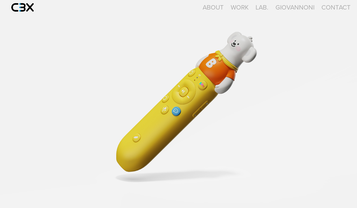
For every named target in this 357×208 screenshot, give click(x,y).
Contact (336, 7)
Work (240, 7)
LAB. (262, 7)
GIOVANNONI (295, 7)
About (213, 7)
